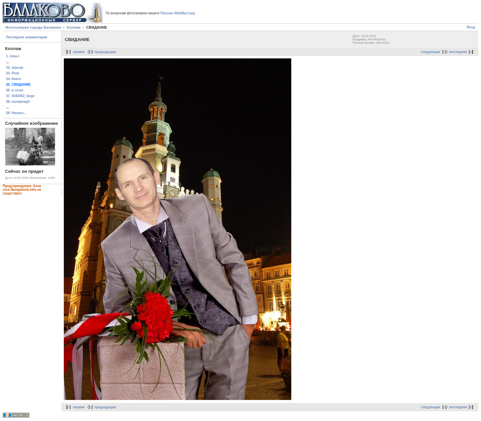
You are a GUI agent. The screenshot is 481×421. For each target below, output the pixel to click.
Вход (471, 27)
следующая (430, 52)
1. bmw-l (12, 56)
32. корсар (14, 67)
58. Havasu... (16, 113)
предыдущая (105, 52)
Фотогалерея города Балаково (33, 27)
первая (79, 52)
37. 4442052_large (20, 96)
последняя (458, 52)
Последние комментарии (26, 37)
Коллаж (74, 27)
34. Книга (13, 79)
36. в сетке (14, 90)
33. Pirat (12, 73)
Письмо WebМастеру (177, 13)
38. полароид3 (18, 101)
